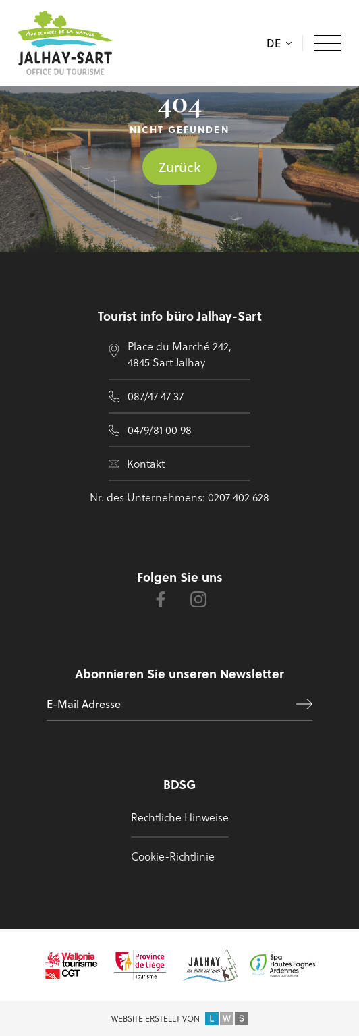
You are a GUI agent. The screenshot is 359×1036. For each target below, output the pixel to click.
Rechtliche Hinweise (180, 817)
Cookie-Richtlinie (173, 856)
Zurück (179, 167)
